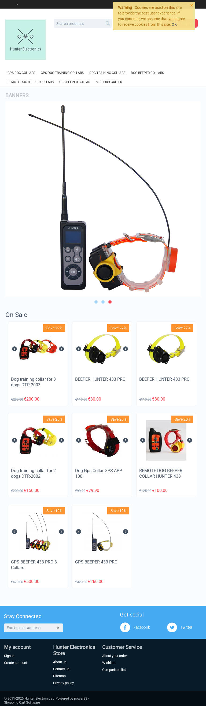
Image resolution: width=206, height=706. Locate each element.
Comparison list (114, 670)
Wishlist (108, 663)
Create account (15, 663)
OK (174, 24)
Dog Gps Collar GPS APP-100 (99, 473)
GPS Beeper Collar (74, 82)
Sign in (9, 656)
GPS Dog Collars (21, 73)
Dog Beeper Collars (147, 73)
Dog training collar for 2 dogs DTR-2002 (33, 473)
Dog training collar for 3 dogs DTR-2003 (33, 382)
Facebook (135, 627)
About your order (114, 656)
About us (60, 662)
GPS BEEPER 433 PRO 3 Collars (34, 564)
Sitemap (59, 676)
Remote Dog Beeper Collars (31, 82)
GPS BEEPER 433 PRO (96, 562)
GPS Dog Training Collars (62, 73)
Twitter (179, 627)
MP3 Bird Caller (109, 82)
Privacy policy (63, 683)
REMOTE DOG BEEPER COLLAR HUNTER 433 (160, 473)
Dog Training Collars (107, 73)
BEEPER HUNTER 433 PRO (100, 379)
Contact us (61, 669)
